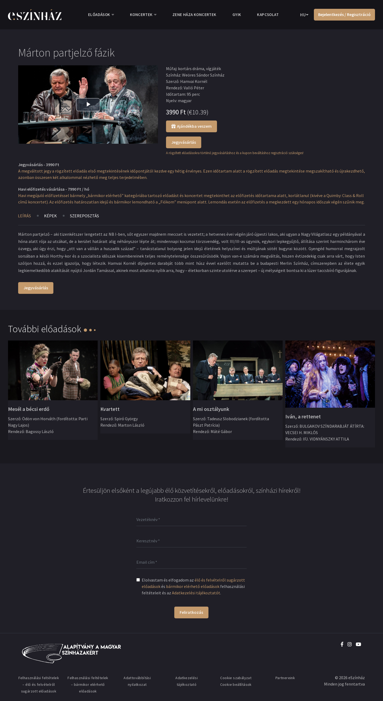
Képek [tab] (50, 215)
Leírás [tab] (24, 215)
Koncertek (141, 14)
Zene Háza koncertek (194, 14)
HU (303, 14)
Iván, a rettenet (303, 416)
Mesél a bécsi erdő (28, 409)
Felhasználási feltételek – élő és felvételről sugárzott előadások (38, 684)
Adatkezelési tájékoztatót (196, 592)
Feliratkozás (191, 612)
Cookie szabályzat (235, 677)
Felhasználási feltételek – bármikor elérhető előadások (88, 684)
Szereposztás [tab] (84, 215)
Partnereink (285, 677)
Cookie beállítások (236, 684)
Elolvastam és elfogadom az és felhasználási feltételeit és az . (193, 586)
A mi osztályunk (211, 409)
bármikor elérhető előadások (192, 586)
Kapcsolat (268, 14)
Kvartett (110, 409)
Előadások (99, 14)
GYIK (236, 14)
